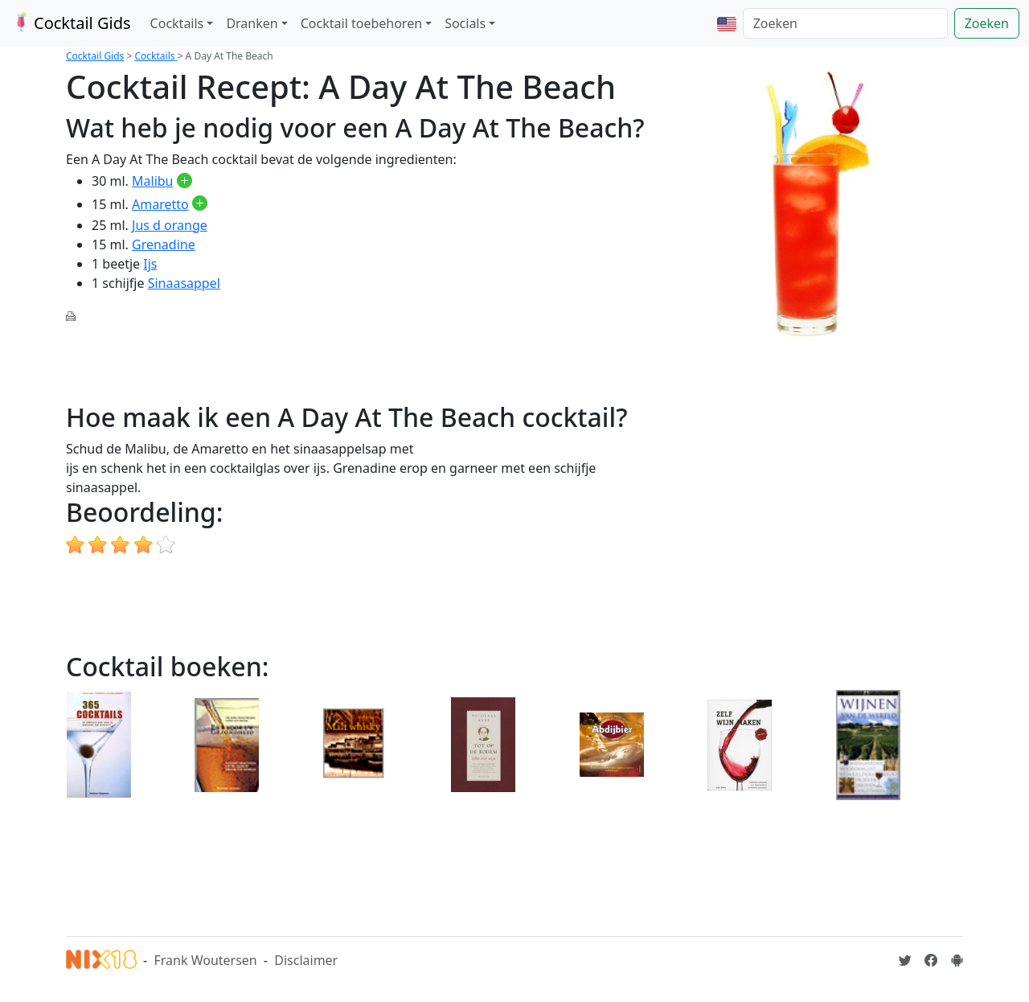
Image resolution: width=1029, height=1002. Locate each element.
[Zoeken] (845, 23)
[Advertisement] (358, 361)
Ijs (150, 264)
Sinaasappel (184, 283)
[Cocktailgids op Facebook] (930, 960)
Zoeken (987, 23)
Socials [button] (465, 23)
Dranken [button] (251, 23)
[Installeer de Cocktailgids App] (956, 960)
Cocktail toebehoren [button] (361, 23)
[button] (727, 23)
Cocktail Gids (70, 23)
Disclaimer (306, 960)
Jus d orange (169, 225)
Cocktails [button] (177, 23)
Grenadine (163, 244)
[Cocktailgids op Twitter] (905, 960)
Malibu (152, 181)
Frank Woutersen (205, 960)
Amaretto (160, 204)
